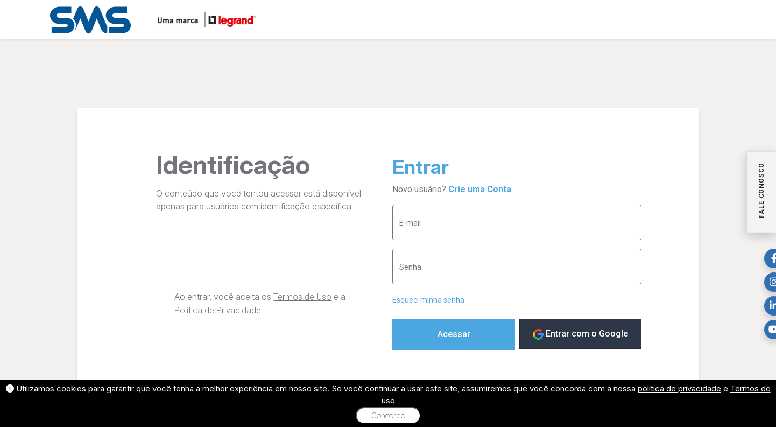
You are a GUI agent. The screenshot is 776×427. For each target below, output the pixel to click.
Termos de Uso (302, 297)
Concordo (388, 416)
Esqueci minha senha (428, 300)
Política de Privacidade (217, 310)
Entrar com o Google (580, 334)
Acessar (454, 334)
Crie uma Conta (479, 189)
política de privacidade (679, 388)
